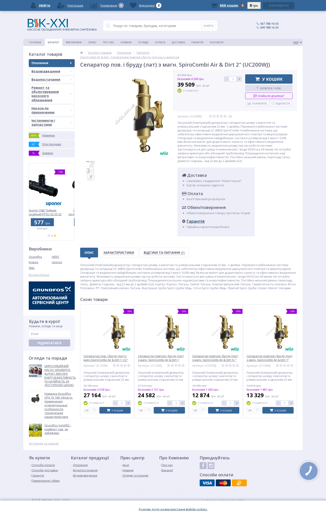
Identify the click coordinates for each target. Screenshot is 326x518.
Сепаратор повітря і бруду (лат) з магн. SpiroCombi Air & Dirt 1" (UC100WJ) (269, 360)
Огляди (143, 42)
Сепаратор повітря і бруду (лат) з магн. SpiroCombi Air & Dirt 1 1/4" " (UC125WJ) (161, 360)
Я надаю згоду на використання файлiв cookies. (173, 509)
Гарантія (197, 42)
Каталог (53, 42)
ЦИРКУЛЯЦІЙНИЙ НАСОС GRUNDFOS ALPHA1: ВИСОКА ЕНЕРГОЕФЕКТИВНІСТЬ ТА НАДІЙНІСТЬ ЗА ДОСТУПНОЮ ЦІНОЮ (60, 375)
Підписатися (49, 343)
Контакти (216, 42)
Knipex (33, 262)
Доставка (178, 42)
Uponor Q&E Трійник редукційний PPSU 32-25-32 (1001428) (52, 212)
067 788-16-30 (269, 24)
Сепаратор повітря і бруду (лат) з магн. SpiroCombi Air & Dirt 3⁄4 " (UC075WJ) (215, 360)
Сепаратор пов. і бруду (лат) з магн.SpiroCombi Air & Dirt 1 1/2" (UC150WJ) (106, 360)
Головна (35, 42)
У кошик (269, 79)
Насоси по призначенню (51, 110)
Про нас (108, 42)
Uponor (57, 262)
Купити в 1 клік (269, 88)
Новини (126, 42)
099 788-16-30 (269, 27)
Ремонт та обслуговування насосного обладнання (51, 93)
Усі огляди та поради (44, 443)
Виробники (74, 42)
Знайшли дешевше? (268, 96)
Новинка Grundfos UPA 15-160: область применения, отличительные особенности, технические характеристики (58, 405)
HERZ (55, 257)
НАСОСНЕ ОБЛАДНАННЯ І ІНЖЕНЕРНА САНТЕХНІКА (62, 25)
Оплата (160, 42)
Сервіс (92, 42)
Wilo (32, 268)
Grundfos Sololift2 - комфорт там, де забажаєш (57, 429)
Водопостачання (51, 79)
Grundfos (35, 257)
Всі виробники (39, 275)
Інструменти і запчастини (51, 122)
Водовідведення (51, 71)
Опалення (51, 63)
